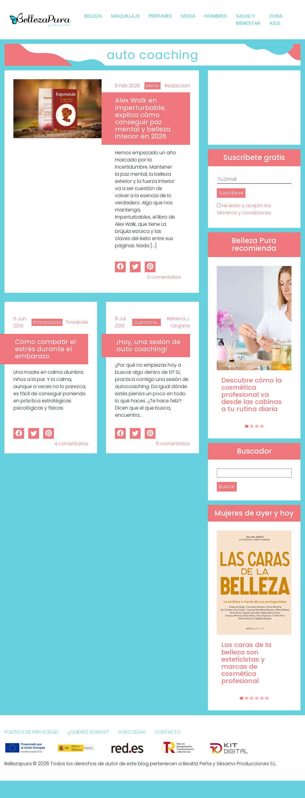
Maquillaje (125, 16)
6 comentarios (173, 443)
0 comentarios (164, 277)
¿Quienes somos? (88, 732)
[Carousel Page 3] (257, 426)
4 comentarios (71, 443)
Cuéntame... (146, 322)
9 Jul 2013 (120, 322)
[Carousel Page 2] (251, 426)
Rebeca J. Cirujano (178, 322)
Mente (152, 86)
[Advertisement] (254, 107)
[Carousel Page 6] (267, 698)
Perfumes (160, 16)
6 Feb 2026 (127, 85)
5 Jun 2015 (19, 322)
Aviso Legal (132, 732)
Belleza (93, 16)
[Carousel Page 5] (262, 698)
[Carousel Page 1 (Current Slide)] (246, 426)
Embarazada (47, 322)
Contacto (168, 732)
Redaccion (177, 85)
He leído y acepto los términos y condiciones (244, 209)
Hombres (215, 16)
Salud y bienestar (248, 20)
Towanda (77, 322)
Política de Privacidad (31, 732)
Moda (188, 16)
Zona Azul (275, 20)
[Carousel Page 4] (262, 426)
